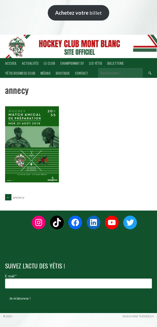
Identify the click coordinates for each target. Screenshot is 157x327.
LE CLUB (49, 63)
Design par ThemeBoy (138, 316)
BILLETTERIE (115, 63)
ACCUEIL (11, 63)
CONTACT (81, 73)
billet (78, 13)
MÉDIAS (45, 73)
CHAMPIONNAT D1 (72, 63)
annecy (14, 197)
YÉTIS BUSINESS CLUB (20, 73)
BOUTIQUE (63, 73)
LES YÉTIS (95, 63)
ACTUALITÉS (30, 63)
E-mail (11, 276)
